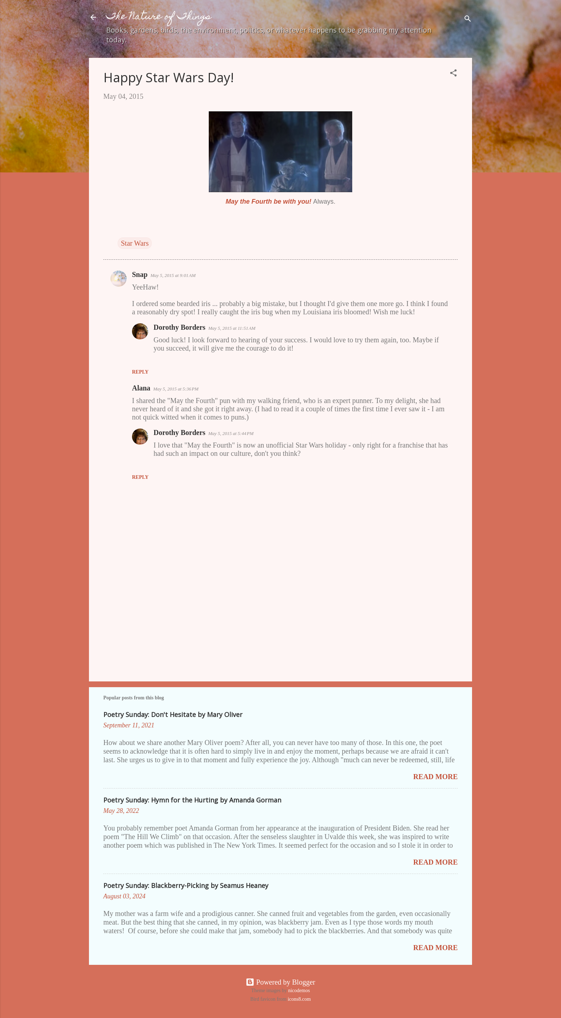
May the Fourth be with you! (268, 201)
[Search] (467, 20)
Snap (139, 274)
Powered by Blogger (280, 982)
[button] (453, 74)
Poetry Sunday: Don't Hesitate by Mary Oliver (172, 714)
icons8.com (299, 999)
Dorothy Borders (180, 327)
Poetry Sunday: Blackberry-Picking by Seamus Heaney (185, 885)
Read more (435, 777)
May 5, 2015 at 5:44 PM (231, 433)
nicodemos (299, 990)
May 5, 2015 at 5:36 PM (175, 389)
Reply (140, 372)
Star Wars (134, 243)
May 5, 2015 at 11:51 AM (232, 328)
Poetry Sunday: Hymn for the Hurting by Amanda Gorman (192, 800)
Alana (141, 388)
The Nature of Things (158, 17)
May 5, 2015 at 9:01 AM (172, 275)
